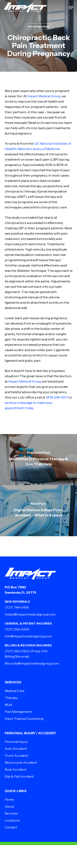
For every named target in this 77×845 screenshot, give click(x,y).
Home (9, 799)
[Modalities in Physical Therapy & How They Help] (38, 459)
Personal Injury (16, 742)
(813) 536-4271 (57, 397)
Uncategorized (38, 26)
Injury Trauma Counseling (24, 718)
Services (11, 813)
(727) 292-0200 (17, 629)
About (9, 806)
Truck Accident (16, 755)
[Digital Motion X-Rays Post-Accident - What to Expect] (38, 510)
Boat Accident (15, 769)
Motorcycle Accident (21, 762)
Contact (11, 827)
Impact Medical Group (43, 96)
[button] (71, 8)
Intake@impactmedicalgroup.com (30, 614)
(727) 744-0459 (17, 607)
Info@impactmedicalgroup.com (28, 636)
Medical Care (14, 691)
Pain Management (18, 712)
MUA (8, 705)
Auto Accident (16, 749)
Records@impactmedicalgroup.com (32, 663)
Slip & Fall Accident (19, 776)
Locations (12, 820)
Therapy (11, 698)
